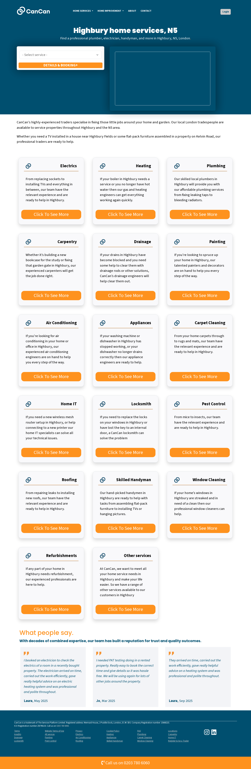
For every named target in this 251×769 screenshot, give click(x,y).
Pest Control (50, 740)
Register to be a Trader (178, 740)
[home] (33, 10)
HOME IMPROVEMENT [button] (110, 11)
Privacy (79, 731)
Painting (48, 737)
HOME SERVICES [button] (82, 11)
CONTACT (146, 11)
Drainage (18, 737)
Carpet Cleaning (144, 737)
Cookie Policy (113, 731)
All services (50, 734)
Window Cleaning (145, 740)
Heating (110, 734)
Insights (17, 734)
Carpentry (172, 734)
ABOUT (132, 11)
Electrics (79, 734)
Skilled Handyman (115, 740)
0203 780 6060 (63, 725)
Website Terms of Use (54, 731)
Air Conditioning (83, 737)
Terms (17, 731)
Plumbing (141, 734)
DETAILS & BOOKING (60, 65)
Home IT (172, 737)
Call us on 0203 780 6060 (125, 763)
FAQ (139, 731)
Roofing (79, 740)
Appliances (111, 737)
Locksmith (19, 740)
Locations (172, 731)
